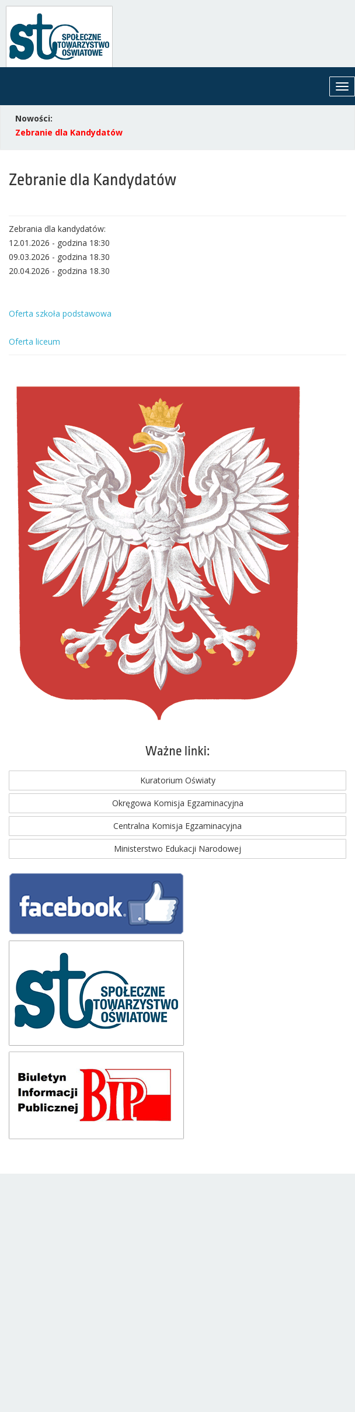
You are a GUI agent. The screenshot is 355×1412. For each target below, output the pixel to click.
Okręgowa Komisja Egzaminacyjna (177, 803)
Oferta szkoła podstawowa (60, 313)
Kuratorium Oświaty (177, 780)
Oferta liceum (34, 341)
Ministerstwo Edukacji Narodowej (177, 848)
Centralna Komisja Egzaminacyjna (177, 825)
